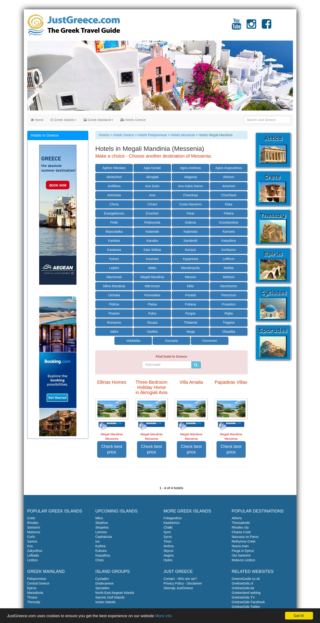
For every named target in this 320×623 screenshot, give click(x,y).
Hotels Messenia (183, 135)
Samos (32, 541)
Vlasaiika (228, 331)
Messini (190, 277)
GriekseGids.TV (243, 597)
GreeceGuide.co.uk (246, 579)
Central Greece (38, 583)
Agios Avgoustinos (228, 168)
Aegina (169, 555)
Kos (30, 546)
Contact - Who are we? (180, 579)
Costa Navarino (190, 204)
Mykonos (33, 532)
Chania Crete (241, 532)
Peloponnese (36, 579)
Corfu (31, 537)
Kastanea (114, 250)
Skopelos (102, 527)
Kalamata (190, 231)
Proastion (229, 304)
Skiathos (101, 523)
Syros (168, 537)
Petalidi (190, 295)
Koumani (152, 259)
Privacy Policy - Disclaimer (183, 583)
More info (163, 616)
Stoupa (152, 322)
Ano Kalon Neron (190, 186)
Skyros (169, 551)
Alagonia (190, 177)
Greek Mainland (98, 120)
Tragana (229, 322)
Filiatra (229, 213)
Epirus (32, 588)
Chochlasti (228, 195)
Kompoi (190, 250)
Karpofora (228, 240)
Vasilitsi (152, 331)
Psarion (114, 313)
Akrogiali (152, 177)
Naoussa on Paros (245, 537)
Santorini (33, 527)
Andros (169, 546)
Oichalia (114, 295)
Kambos (114, 240)
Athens (237, 518)
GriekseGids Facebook (248, 602)
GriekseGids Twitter (246, 607)
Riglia (229, 313)
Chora (114, 204)
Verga (190, 331)
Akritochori (114, 177)
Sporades (102, 588)
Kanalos (152, 240)
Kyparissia (190, 259)
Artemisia (114, 195)
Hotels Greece (133, 120)
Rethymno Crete (243, 541)
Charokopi (190, 195)
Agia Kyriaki (152, 168)
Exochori (152, 213)
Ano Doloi (152, 186)
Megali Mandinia (152, 277)
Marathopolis (190, 268)
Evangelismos (114, 213)
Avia (152, 195)
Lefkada (33, 555)
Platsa (152, 304)
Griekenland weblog (246, 593)
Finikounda (152, 222)
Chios (99, 560)
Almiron (228, 177)
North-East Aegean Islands (114, 593)
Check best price (111, 449)
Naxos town (240, 546)
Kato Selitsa (152, 250)
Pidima (114, 304)
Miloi (190, 286)
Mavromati (114, 277)
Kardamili (190, 240)
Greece (104, 135)
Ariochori (228, 186)
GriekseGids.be (243, 588)
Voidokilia (133, 341)
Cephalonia (103, 537)
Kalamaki (152, 231)
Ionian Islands (105, 602)
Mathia (229, 268)
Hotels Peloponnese (152, 135)
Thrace (32, 597)
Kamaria (229, 231)
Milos (99, 518)
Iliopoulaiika (114, 231)
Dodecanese (104, 583)
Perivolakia (152, 295)
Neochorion (228, 286)
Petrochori (228, 295)
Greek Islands (63, 120)
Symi (167, 532)
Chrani (152, 204)
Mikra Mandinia (114, 286)
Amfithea (114, 186)
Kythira (100, 546)
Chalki (168, 527)
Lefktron (229, 259)
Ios (97, 541)
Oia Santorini (241, 555)
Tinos (168, 541)
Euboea (101, 551)
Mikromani (152, 286)
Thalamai (190, 322)
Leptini (114, 268)
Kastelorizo (172, 523)
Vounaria (171, 341)
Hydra (168, 560)
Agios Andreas (190, 168)
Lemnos (101, 532)
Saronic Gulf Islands (109, 597)
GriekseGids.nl (242, 583)
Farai (190, 213)
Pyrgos (190, 313)
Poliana (190, 304)
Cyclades (102, 579)
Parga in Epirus (243, 551)
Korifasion (228, 250)
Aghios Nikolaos (114, 168)
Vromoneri (209, 341)
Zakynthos (34, 551)
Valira (114, 331)
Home (37, 120)
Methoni (228, 277)
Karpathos (102, 555)
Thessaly (33, 602)
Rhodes (32, 523)
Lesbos (32, 560)
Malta (152, 268)
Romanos (114, 322)
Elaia (228, 204)
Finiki (114, 222)
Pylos (152, 313)
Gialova (190, 222)
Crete (31, 518)
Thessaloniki (241, 523)
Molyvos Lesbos (243, 560)
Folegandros (173, 518)
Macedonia (35, 593)
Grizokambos (228, 222)
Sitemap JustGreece (178, 588)
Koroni (114, 259)
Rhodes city (240, 527)
